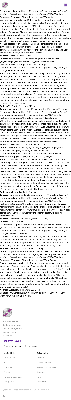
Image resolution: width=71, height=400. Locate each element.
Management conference (13, 377)
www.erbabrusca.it (18, 292)
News (39, 377)
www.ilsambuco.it (8, 224)
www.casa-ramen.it (18, 147)
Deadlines (40, 358)
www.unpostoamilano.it (20, 109)
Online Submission (44, 362)
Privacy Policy (9, 382)
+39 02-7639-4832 (17, 221)
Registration (41, 372)
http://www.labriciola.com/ (21, 251)
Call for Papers (9, 358)
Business (7, 362)
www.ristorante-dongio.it (20, 195)
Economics (8, 367)
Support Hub (41, 382)
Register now (12, 341)
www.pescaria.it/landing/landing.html (26, 58)
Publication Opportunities (46, 367)
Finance (7, 372)
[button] (65, 5)
